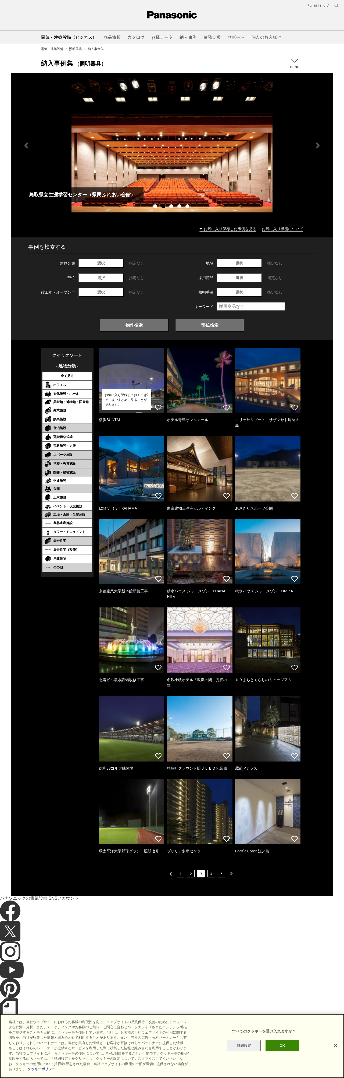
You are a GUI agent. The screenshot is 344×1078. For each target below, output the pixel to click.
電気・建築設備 (52, 49)
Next (317, 145)
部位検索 (209, 325)
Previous (26, 145)
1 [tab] (156, 207)
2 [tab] (164, 207)
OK (282, 1046)
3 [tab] (172, 207)
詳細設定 (244, 1046)
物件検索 (134, 325)
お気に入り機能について (282, 228)
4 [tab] (180, 207)
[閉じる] (335, 1045)
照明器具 (75, 49)
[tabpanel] (172, 145)
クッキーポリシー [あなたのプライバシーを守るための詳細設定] (41, 1069)
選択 (101, 263)
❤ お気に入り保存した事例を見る (227, 228)
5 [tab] (188, 207)
